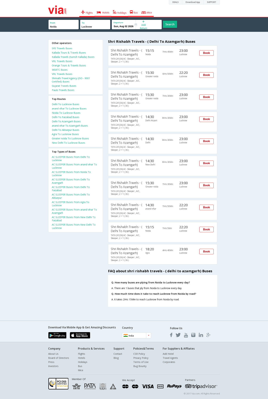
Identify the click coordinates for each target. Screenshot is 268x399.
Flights (81, 353)
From (52, 22)
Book (206, 52)
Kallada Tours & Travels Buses (69, 52)
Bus (80, 366)
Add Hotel (168, 353)
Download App (193, 2)
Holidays (82, 362)
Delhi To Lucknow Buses (65, 104)
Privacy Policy (140, 357)
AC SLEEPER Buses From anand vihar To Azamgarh (74, 211)
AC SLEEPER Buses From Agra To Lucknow (70, 203)
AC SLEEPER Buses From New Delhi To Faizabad (74, 218)
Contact (117, 353)
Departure (118, 22)
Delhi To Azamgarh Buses (66, 121)
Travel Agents (170, 357)
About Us (53, 353)
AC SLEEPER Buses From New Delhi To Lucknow (74, 226)
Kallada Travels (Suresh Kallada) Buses (73, 56)
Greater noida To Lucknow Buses (70, 138)
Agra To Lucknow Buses (65, 134)
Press (51, 362)
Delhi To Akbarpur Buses (65, 130)
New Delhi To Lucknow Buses (68, 142)
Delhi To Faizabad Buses (65, 117)
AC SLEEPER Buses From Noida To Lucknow (71, 173)
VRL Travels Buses (62, 61)
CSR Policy (139, 353)
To (83, 22)
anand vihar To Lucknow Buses (69, 108)
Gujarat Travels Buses (64, 85)
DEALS (175, 2)
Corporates (169, 362)
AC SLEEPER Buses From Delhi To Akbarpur (71, 196)
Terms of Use (141, 362)
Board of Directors (58, 357)
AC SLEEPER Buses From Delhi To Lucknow (71, 158)
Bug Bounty (139, 366)
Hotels (81, 357)
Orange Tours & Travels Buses (69, 65)
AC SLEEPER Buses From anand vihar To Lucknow (74, 166)
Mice (80, 370)
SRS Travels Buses (62, 48)
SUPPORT (211, 2)
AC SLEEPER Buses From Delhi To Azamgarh (71, 181)
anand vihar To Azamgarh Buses (70, 125)
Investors (53, 366)
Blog (116, 357)
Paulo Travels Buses (63, 90)
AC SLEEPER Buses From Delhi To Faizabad (71, 188)
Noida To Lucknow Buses (66, 112)
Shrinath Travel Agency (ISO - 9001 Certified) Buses (71, 80)
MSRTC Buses (60, 69)
